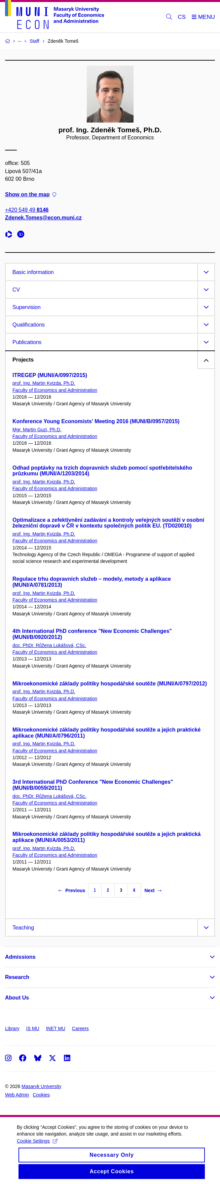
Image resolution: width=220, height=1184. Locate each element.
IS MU (32, 1028)
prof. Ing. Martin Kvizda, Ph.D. (43, 383)
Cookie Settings (37, 1146)
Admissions (20, 957)
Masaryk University (41, 1086)
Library (12, 1028)
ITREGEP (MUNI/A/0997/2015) (49, 375)
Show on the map (30, 194)
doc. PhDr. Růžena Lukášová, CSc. (49, 645)
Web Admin (17, 1094)
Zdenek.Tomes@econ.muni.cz (43, 218)
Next (152, 890)
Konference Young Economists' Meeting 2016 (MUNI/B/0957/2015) (96, 421)
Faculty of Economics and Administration (54, 390)
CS (182, 17)
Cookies (41, 1094)
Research (17, 977)
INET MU (55, 1028)
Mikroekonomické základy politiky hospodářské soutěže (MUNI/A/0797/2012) (109, 683)
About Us (17, 998)
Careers (80, 1028)
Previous (72, 890)
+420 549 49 (26, 210)
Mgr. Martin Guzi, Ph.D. (36, 429)
